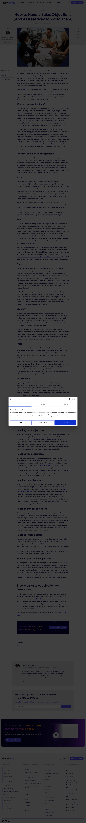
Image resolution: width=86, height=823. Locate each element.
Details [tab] (43, 404)
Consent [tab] (20, 404)
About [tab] (66, 404)
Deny (20, 422)
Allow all (65, 422)
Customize (43, 422)
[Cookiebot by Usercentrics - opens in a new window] (69, 399)
